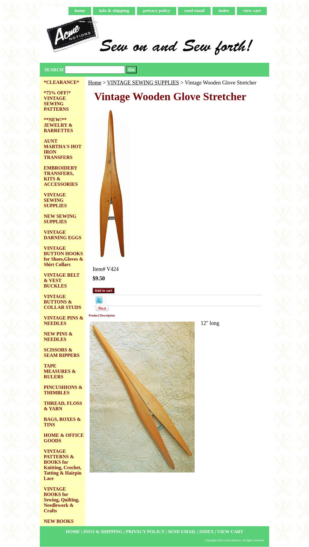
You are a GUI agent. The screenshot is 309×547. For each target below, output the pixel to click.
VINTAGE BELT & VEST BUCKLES (62, 280)
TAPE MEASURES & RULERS (60, 371)
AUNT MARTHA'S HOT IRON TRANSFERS (62, 149)
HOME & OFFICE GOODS (64, 438)
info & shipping (114, 10)
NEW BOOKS (59, 521)
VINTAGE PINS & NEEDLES (63, 320)
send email (194, 10)
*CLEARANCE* (61, 82)
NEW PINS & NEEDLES (58, 336)
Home (94, 83)
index (223, 10)
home (80, 10)
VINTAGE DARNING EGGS (62, 235)
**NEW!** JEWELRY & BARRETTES (58, 125)
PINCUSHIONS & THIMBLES (63, 390)
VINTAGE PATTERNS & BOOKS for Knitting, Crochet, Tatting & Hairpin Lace (62, 465)
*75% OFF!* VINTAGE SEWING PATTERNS (57, 101)
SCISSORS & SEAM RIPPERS (62, 352)
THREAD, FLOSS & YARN (63, 406)
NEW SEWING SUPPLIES (60, 219)
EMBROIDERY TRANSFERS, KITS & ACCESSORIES (61, 176)
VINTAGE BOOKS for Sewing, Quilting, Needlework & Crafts (61, 499)
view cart (252, 10)
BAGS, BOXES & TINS (62, 422)
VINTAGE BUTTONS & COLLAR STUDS (62, 302)
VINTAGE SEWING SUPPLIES (143, 83)
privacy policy (156, 10)
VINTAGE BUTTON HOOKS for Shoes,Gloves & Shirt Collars (63, 256)
